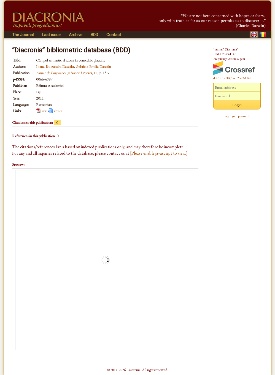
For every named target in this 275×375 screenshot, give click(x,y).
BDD (94, 34)
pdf (44, 110)
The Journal (23, 34)
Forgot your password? (237, 116)
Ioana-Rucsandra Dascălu (55, 66)
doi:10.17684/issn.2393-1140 (232, 78)
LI (96, 72)
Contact (113, 34)
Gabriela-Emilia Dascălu (93, 66)
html (58, 110)
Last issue (51, 34)
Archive (75, 34)
